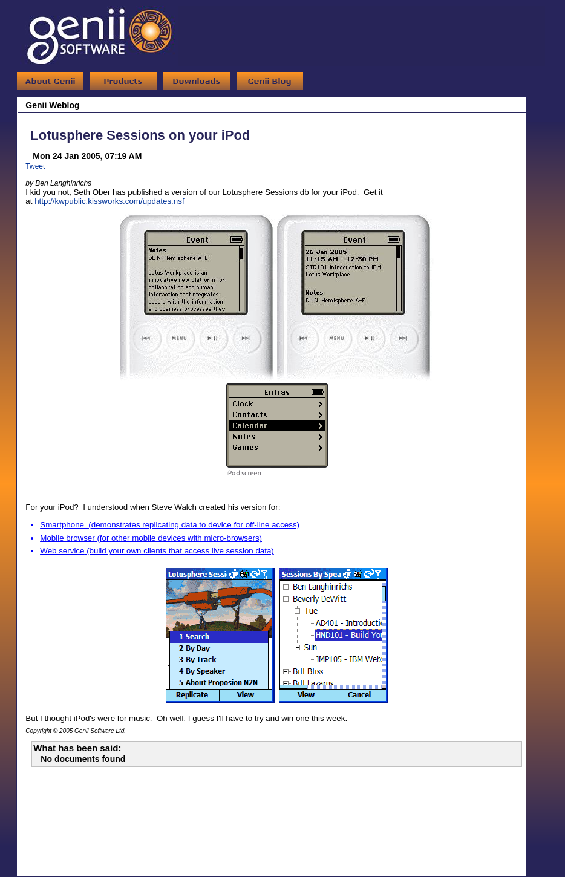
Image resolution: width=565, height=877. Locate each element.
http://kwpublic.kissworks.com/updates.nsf (109, 201)
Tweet (35, 166)
